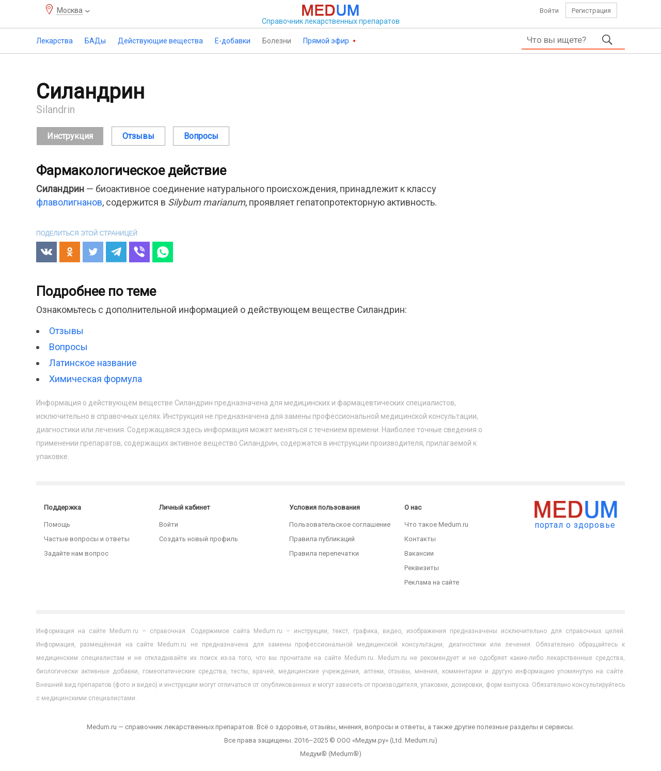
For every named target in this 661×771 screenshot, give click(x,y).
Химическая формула (95, 378)
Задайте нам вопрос (76, 553)
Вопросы (68, 346)
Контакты (420, 539)
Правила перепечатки (324, 553)
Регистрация (591, 10)
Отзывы (66, 330)
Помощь (57, 524)
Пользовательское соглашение (339, 524)
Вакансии (419, 553)
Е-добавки (232, 41)
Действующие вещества (160, 41)
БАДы (95, 41)
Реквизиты (421, 568)
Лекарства (54, 41)
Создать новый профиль (198, 539)
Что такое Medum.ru (436, 524)
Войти (549, 10)
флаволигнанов (69, 202)
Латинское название (93, 362)
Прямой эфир (327, 41)
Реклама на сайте (431, 582)
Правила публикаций (322, 539)
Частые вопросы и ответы (87, 539)
